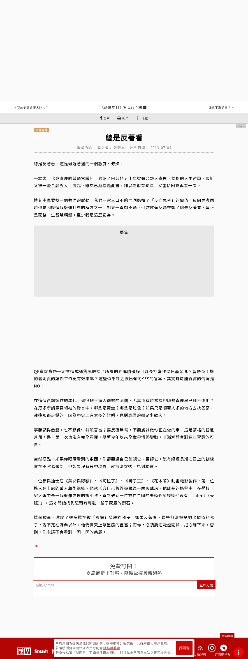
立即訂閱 (206, 585)
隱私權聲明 (111, 648)
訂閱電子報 (223, 654)
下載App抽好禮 (195, 654)
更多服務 (227, 636)
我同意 (184, 648)
